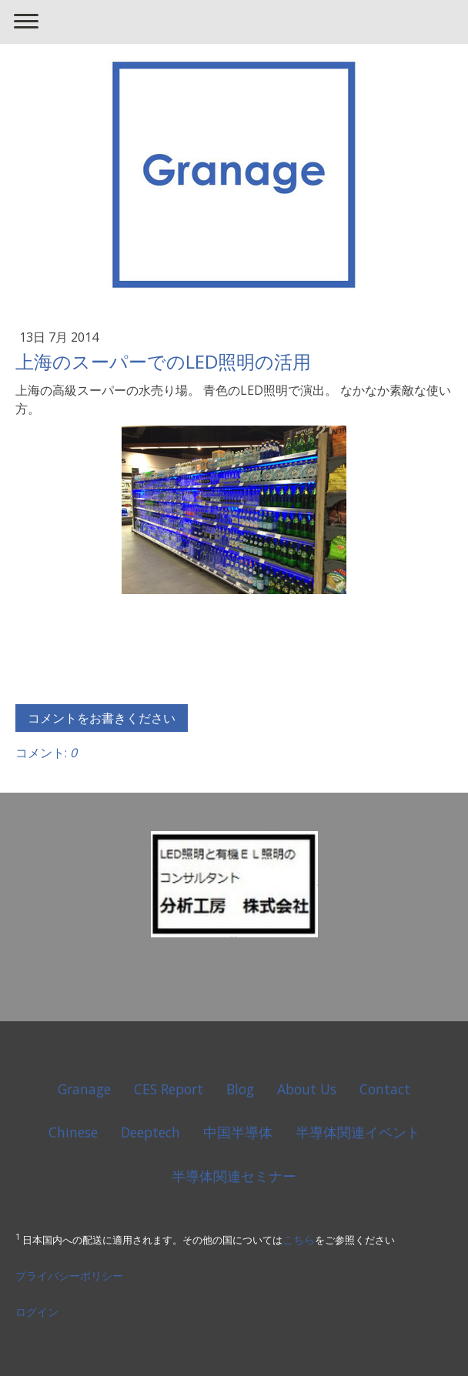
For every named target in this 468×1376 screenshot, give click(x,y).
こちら (298, 1239)
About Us (306, 1089)
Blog (240, 1089)
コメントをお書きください (102, 718)
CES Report (168, 1089)
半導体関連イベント (358, 1132)
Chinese (73, 1132)
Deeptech (150, 1132)
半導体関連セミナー (234, 1176)
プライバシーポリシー (69, 1275)
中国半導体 (237, 1132)
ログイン (36, 1311)
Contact (384, 1089)
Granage (84, 1089)
